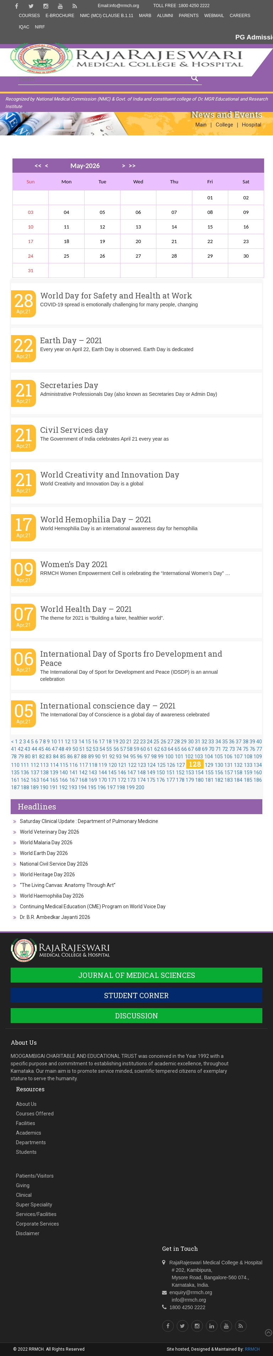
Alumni (165, 15)
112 (35, 765)
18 (109, 741)
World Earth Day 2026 (44, 853)
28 (177, 741)
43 (27, 749)
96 (140, 756)
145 (112, 772)
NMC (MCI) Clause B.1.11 (106, 15)
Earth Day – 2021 (71, 340)
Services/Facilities (36, 1214)
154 (199, 772)
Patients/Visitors (35, 1176)
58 (130, 749)
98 (154, 756)
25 (156, 741)
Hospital (251, 125)
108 (248, 756)
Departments (31, 1142)
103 (198, 756)
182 (219, 780)
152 (180, 772)
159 (248, 772)
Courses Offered (35, 1113)
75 (245, 749)
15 (88, 741)
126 (171, 765)
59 (136, 749)
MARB (145, 15)
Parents (189, 15)
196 (101, 787)
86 (70, 756)
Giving (23, 1185)
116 (73, 765)
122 (132, 765)
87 (77, 756)
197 (111, 787)
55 (109, 749)
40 (259, 741)
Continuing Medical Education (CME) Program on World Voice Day (93, 906)
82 (42, 756)
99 (161, 756)
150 (160, 772)
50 (75, 749)
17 (102, 741)
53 (95, 749)
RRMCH (252, 1349)
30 (191, 741)
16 (95, 741)
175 (151, 780)
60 (143, 749)
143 (93, 772)
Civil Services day (74, 430)
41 (14, 749)
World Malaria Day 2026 (46, 842)
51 (82, 749)
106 (228, 756)
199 (130, 787)
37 (238, 741)
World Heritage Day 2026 (47, 874)
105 (218, 756)
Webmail (214, 15)
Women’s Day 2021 (74, 564)
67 (191, 749)
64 (170, 749)
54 (102, 749)
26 (163, 741)
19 (115, 741)
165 (54, 780)
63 (164, 749)
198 (121, 787)
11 (61, 741)
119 (102, 765)
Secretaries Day (69, 385)
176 (160, 780)
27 (170, 741)
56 (116, 749)
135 (15, 772)
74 (239, 749)
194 (82, 787)
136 (25, 772)
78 (14, 756)
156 (219, 772)
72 (225, 749)
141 (73, 772)
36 (232, 741)
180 (199, 780)
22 (136, 741)
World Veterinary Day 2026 (49, 832)
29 (184, 741)
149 (151, 772)
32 (204, 741)
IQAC (24, 27)
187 (15, 787)
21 (129, 741)
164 (44, 780)
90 (98, 756)
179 (190, 780)
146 (122, 772)
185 (248, 780)
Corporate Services (37, 1224)
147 (131, 772)
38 (245, 741)
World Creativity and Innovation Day (110, 474)
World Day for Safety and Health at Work (116, 295)
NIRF (40, 27)
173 (131, 780)
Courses (29, 15)
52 (89, 749)
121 (122, 765)
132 (238, 765)
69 (205, 749)
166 (63, 780)
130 (219, 765)
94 (126, 756)
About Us (26, 1104)
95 (133, 756)
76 (252, 749)
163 (35, 780)
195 (92, 787)
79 (21, 756)
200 (140, 787)
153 (190, 772)
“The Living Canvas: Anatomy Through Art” (68, 885)
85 (63, 756)
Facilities (25, 1123)
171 (112, 780)
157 (228, 772)
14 (81, 741)
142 (83, 772)
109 (257, 756)
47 (55, 749)
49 (68, 749)
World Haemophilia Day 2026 (52, 896)
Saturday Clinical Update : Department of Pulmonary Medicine (89, 821)
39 (252, 741)
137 (35, 772)
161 (15, 780)
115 (64, 765)
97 (147, 756)
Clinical (24, 1195)
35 (225, 741)
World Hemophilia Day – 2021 (95, 519)
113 (44, 765)
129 (209, 765)
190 (44, 787)
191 (53, 787)
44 (34, 749)
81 (35, 756)
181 (209, 780)
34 (218, 741)
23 (143, 741)
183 (228, 780)
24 (149, 741)
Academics (28, 1133)
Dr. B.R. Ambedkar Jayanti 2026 (55, 917)
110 (15, 765)
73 (232, 749)
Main (201, 125)
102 (189, 756)
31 (197, 741)
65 (177, 749)
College (224, 125)
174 (141, 780)
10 (54, 741)
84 (56, 756)
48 (61, 749)
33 (211, 741)
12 (67, 741)
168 (83, 780)
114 (54, 765)
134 (257, 765)
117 (83, 765)
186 (257, 780)
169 (93, 780)
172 (122, 780)
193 (73, 787)
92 (112, 756)
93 (119, 756)
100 (169, 756)
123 (142, 765)
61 (150, 749)
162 (25, 780)
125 (161, 765)
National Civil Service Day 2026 (54, 864)
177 (170, 780)
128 (195, 764)
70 (211, 749)
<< (38, 165)
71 (218, 749)
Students (26, 1152)
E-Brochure (60, 15)
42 (20, 749)
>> (132, 165)
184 (238, 780)
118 (93, 765)
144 (102, 772)
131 (228, 765)
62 (157, 749)
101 (179, 756)
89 (91, 756)
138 (44, 772)
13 (74, 741)
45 (41, 749)
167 (73, 780)
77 (259, 749)
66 (184, 749)
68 (198, 749)
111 (25, 765)
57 (123, 749)
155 (209, 772)
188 (25, 787)
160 (257, 772)
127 (180, 765)
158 (238, 772)
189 (34, 787)
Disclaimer (27, 1233)
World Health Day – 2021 (86, 609)
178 (180, 780)
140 (63, 772)
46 (48, 749)
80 (28, 756)
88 (84, 756)
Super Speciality (34, 1204)
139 (54, 772)
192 (63, 787)
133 (248, 765)
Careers (240, 15)
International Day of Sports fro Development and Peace (131, 658)
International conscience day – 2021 (108, 705)
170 (102, 780)
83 (49, 756)
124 (151, 765)
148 (141, 772)
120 (112, 765)
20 (122, 741)
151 (170, 772)
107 (238, 756)
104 (208, 756)
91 (105, 756)
